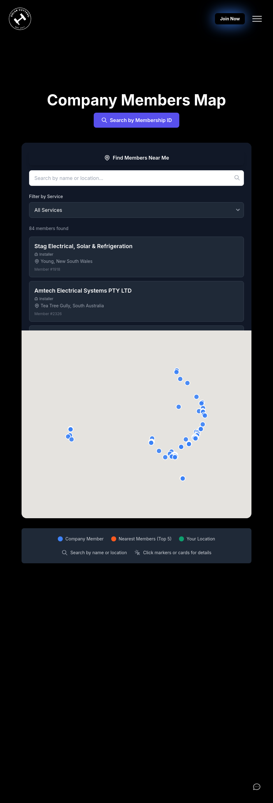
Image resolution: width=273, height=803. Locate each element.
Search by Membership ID (136, 120)
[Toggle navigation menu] (257, 19)
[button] (186, 439)
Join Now (230, 18)
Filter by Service (46, 196)
